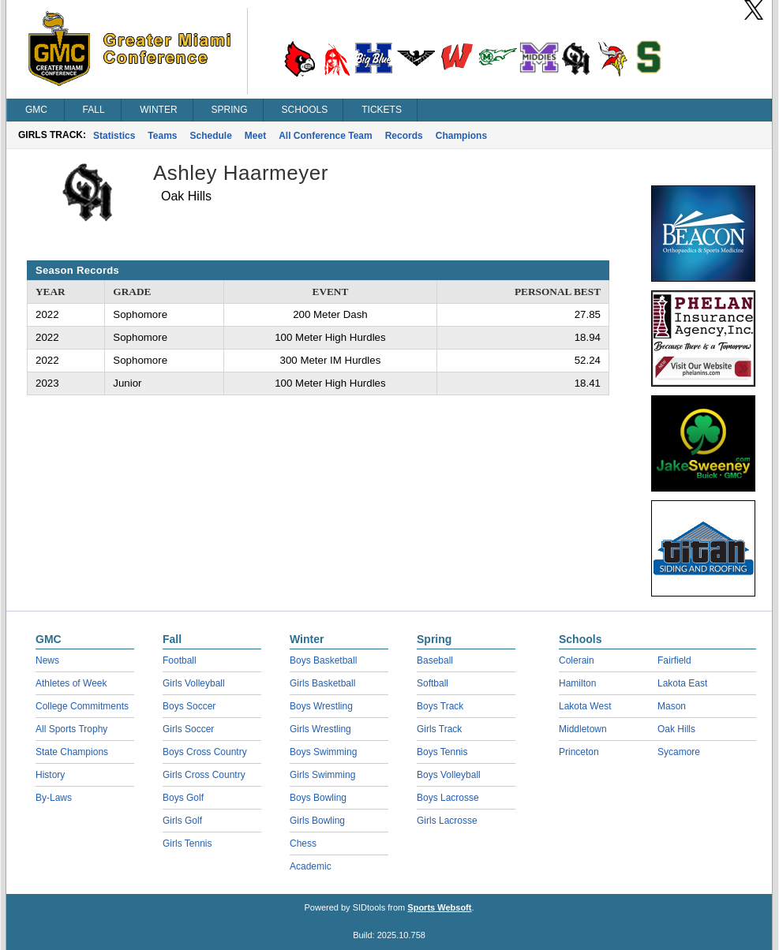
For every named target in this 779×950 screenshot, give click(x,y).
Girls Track (439, 729)
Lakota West (585, 706)
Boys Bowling (318, 797)
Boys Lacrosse (448, 797)
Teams (162, 135)
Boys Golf (183, 797)
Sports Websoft (439, 907)
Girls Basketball (322, 683)
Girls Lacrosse (447, 820)
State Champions (72, 751)
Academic (310, 866)
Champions (461, 135)
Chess (303, 843)
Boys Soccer (189, 706)
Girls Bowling (317, 820)
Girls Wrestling (320, 729)
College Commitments (82, 706)
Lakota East (682, 683)
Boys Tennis (442, 751)
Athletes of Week (71, 683)
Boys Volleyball (449, 774)
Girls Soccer (188, 729)
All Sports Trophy (71, 729)
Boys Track (440, 706)
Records (404, 135)
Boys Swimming (323, 751)
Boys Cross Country (205, 751)
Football (180, 660)
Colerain (576, 660)
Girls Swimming (322, 774)
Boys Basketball (323, 660)
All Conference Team (325, 135)
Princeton (579, 751)
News (47, 660)
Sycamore (678, 751)
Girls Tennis (187, 843)
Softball (432, 683)
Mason (671, 706)
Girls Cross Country (204, 774)
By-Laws (54, 797)
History (50, 774)
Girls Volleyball (194, 683)
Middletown (583, 729)
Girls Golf (182, 820)
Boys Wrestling (321, 706)
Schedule (211, 135)
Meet (255, 135)
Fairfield (674, 660)
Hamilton (577, 683)
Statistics (114, 135)
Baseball (435, 660)
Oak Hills (676, 729)
